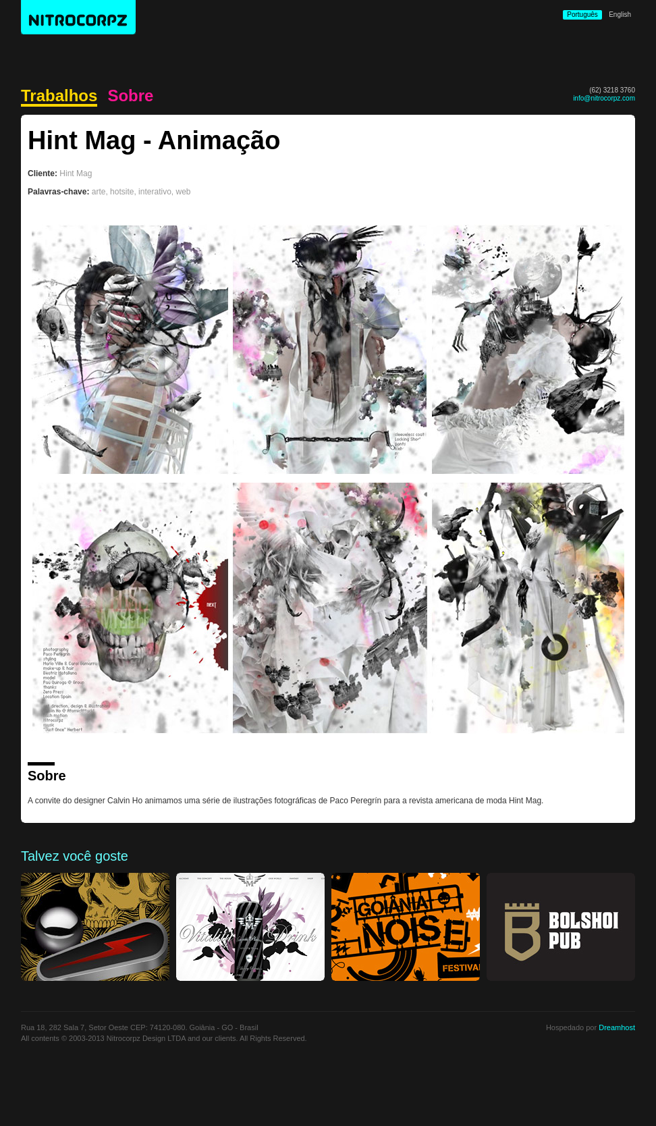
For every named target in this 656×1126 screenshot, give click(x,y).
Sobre (130, 96)
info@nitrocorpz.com (604, 98)
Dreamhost (617, 1027)
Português (582, 14)
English (620, 14)
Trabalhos (59, 96)
